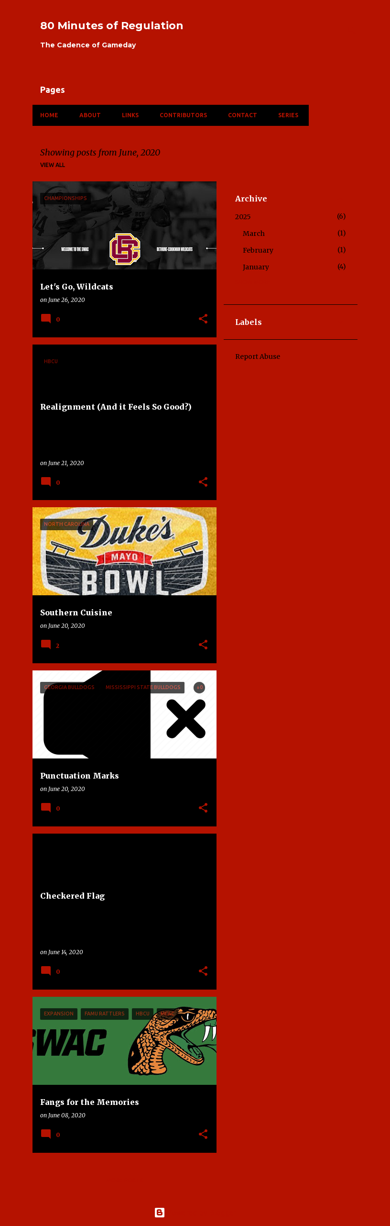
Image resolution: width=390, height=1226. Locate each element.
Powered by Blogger (195, 1212)
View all (52, 165)
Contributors (183, 115)
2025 (243, 216)
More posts (124, 1180)
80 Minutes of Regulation (112, 25)
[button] (203, 319)
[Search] (352, 30)
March (254, 233)
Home (49, 115)
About (90, 115)
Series (288, 115)
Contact (242, 115)
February (258, 250)
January (256, 267)
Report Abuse (257, 356)
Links (130, 115)
